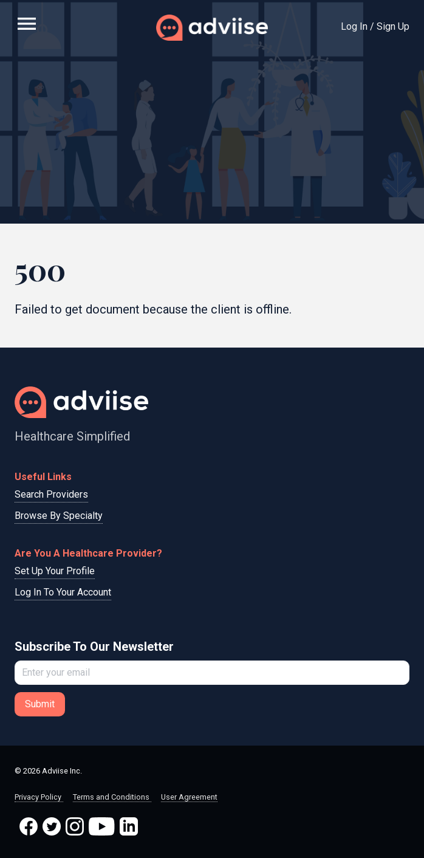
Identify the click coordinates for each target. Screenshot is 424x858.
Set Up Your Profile (55, 571)
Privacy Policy (39, 796)
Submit (40, 704)
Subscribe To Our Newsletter (94, 646)
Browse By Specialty (59, 515)
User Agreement (189, 796)
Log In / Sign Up (375, 26)
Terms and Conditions (112, 796)
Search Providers (51, 494)
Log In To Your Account (63, 592)
